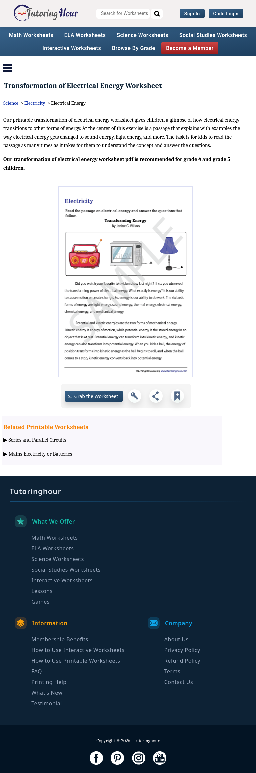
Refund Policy (182, 660)
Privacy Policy (182, 650)
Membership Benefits (59, 639)
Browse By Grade (133, 48)
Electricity (34, 103)
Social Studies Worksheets (213, 35)
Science (10, 103)
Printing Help (48, 682)
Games (40, 601)
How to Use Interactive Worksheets (77, 650)
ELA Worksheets (85, 35)
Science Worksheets (142, 35)
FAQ (36, 671)
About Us (176, 639)
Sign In (192, 13)
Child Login (226, 13)
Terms (172, 671)
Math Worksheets (31, 35)
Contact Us (178, 682)
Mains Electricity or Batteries (40, 454)
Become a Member (190, 48)
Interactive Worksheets (71, 48)
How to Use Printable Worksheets (75, 660)
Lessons (41, 591)
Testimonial (46, 703)
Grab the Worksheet (96, 396)
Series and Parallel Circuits (37, 440)
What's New (46, 692)
